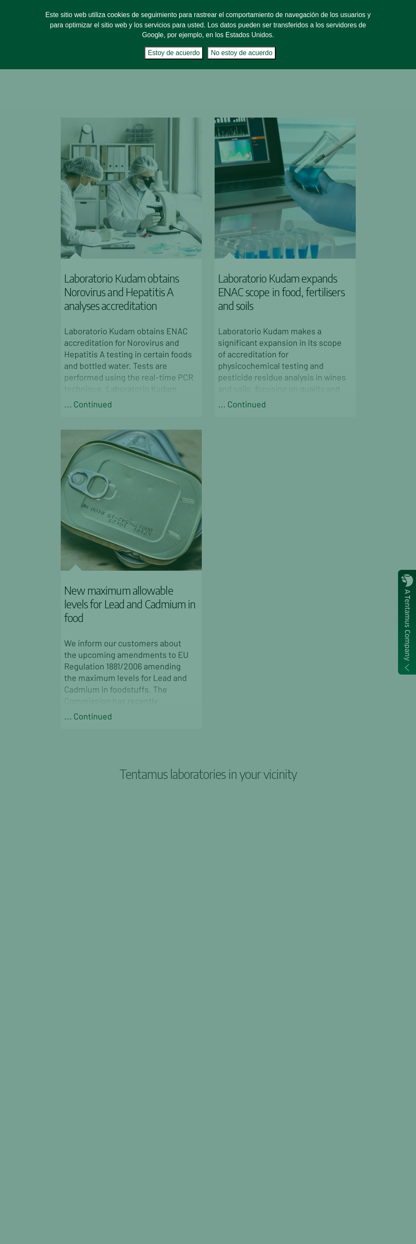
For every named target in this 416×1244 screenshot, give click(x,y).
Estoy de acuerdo (174, 52)
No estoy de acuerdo (241, 52)
